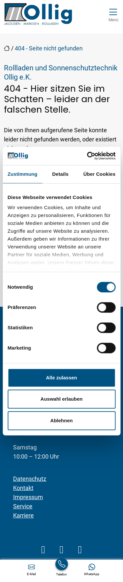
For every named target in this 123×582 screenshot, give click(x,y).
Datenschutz (29, 478)
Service (22, 506)
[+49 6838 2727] (61, 569)
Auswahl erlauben (61, 399)
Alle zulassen (61, 377)
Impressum (28, 497)
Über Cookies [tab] (99, 174)
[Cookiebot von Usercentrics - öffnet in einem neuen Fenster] (87, 156)
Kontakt (23, 487)
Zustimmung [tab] (22, 174)
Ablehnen (61, 420)
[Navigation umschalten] (113, 14)
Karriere (23, 515)
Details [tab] (60, 174)
